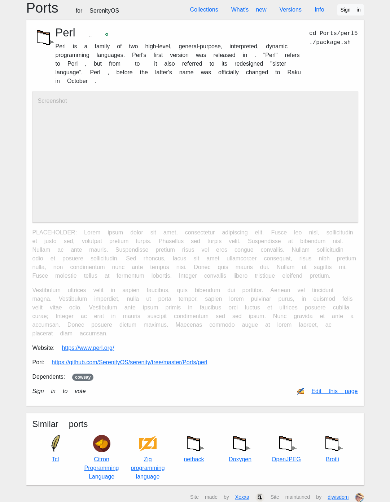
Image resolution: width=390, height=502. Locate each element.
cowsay (83, 377)
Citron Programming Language (101, 457)
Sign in (351, 10)
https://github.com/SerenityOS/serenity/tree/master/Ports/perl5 (129, 362)
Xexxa (242, 497)
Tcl (55, 449)
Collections (204, 9)
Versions (291, 9)
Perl (65, 32)
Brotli (332, 447)
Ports (72, 8)
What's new (249, 9)
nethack (194, 447)
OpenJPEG (286, 447)
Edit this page (334, 391)
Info (319, 9)
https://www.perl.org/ (88, 347)
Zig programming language (148, 457)
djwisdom (338, 497)
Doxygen (240, 447)
